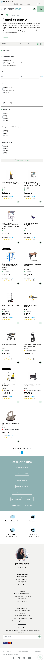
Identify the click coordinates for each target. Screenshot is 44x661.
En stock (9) (8, 60)
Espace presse (22, 582)
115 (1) (6, 146)
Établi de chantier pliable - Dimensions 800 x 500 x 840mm (10, 265)
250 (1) (6, 133)
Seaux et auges (16, 505)
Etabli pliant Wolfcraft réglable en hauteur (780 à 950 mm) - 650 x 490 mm (32, 184)
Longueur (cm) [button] (6, 142)
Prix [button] (3, 72)
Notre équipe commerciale (22, 593)
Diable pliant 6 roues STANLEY (9, 384)
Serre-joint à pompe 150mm (30, 305)
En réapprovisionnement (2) (13, 63)
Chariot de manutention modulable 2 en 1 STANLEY (10, 183)
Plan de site (37, 651)
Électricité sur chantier (22, 486)
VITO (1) (6, 92)
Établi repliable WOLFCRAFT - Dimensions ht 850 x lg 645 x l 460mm (10, 224)
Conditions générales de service (22, 621)
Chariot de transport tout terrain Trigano (32, 384)
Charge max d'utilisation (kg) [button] (11, 127)
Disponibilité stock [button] (7, 56)
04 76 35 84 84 (8, 1)
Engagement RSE (22, 579)
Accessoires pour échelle (22, 467)
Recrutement (22, 584)
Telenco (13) (8, 103)
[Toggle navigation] (2, 15)
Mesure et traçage (16, 499)
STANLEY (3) (8, 88)
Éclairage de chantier (22, 480)
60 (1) (6, 118)
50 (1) (5, 116)
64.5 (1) (6, 148)
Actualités (22, 613)
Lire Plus (5, 38)
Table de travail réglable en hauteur (33, 264)
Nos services (22, 599)
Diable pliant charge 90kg (10, 305)
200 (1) (6, 131)
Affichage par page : (19, 448)
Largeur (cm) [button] (5, 109)
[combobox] (24, 15)
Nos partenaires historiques (22, 596)
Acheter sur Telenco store (22, 610)
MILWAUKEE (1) (9, 90)
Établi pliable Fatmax (9, 344)
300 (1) (6, 135)
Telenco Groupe (22, 576)
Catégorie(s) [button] (5, 50)
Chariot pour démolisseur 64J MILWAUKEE (32, 345)
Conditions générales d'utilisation (22, 618)
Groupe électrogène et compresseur (22, 493)
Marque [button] (4, 84)
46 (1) (5, 113)
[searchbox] (26, 15)
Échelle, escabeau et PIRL (22, 474)
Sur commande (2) (10, 65)
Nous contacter (22, 601)
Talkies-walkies (28, 505)
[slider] (6, 198)
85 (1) (5, 153)
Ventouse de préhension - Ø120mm (10, 424)
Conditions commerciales (22, 616)
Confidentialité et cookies (10, 654)
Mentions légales (23, 651)
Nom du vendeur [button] (7, 99)
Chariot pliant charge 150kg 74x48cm (31, 224)
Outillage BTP (29, 499)
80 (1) (6, 120)
